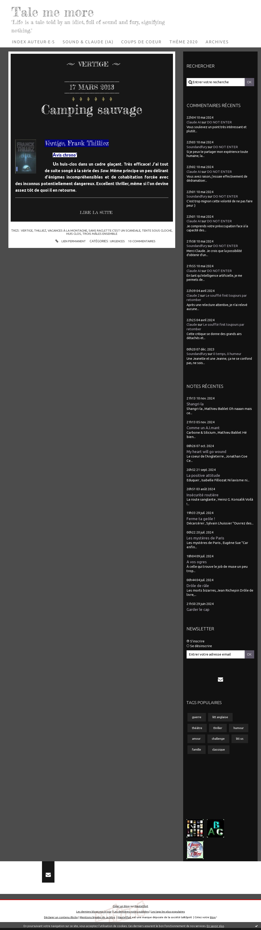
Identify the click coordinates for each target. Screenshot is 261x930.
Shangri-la (195, 404)
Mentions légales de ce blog (97, 919)
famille (197, 750)
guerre (197, 717)
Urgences (117, 241)
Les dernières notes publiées (131, 913)
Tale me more (55, 11)
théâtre (197, 728)
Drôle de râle (198, 585)
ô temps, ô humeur (228, 354)
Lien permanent (69, 241)
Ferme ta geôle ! (201, 518)
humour (240, 728)
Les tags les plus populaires (168, 913)
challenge (219, 739)
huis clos (79, 233)
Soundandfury (197, 147)
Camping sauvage (92, 108)
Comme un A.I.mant (203, 428)
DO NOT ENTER (219, 122)
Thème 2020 (183, 41)
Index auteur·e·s (33, 41)
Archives (217, 41)
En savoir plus (215, 926)
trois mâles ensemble (107, 233)
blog (213, 919)
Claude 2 (193, 295)
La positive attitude (204, 475)
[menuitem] (33, 41)
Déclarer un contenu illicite (61, 919)
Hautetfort (141, 907)
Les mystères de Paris (205, 538)
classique (219, 750)
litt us (242, 739)
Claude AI (194, 122)
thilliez (45, 230)
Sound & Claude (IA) (88, 41)
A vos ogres (197, 562)
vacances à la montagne (73, 230)
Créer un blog (121, 907)
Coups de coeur (141, 41)
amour (196, 739)
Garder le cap (198, 609)
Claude (192, 324)
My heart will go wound (206, 451)
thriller (218, 728)
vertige (31, 230)
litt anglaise (221, 717)
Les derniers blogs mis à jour (93, 913)
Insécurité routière (203, 495)
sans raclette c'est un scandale (121, 230)
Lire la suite (96, 212)
